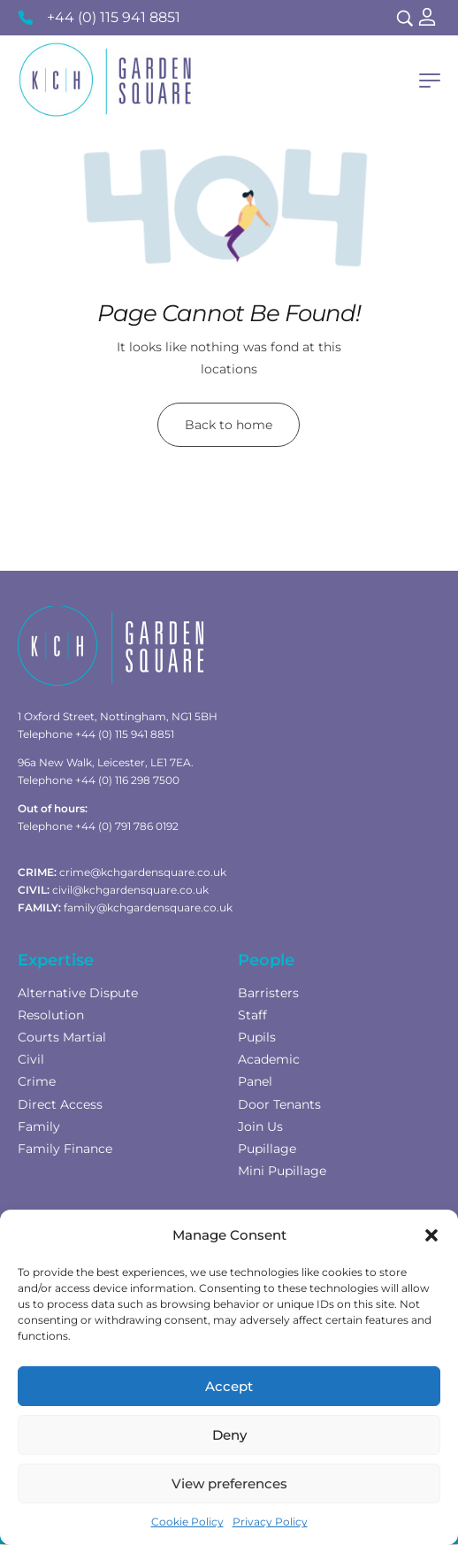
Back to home (228, 425)
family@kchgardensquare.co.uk (148, 907)
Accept (229, 1386)
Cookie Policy (187, 1521)
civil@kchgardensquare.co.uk (130, 889)
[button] (431, 1235)
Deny (229, 1434)
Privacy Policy (270, 1521)
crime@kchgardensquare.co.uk (142, 872)
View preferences (229, 1483)
